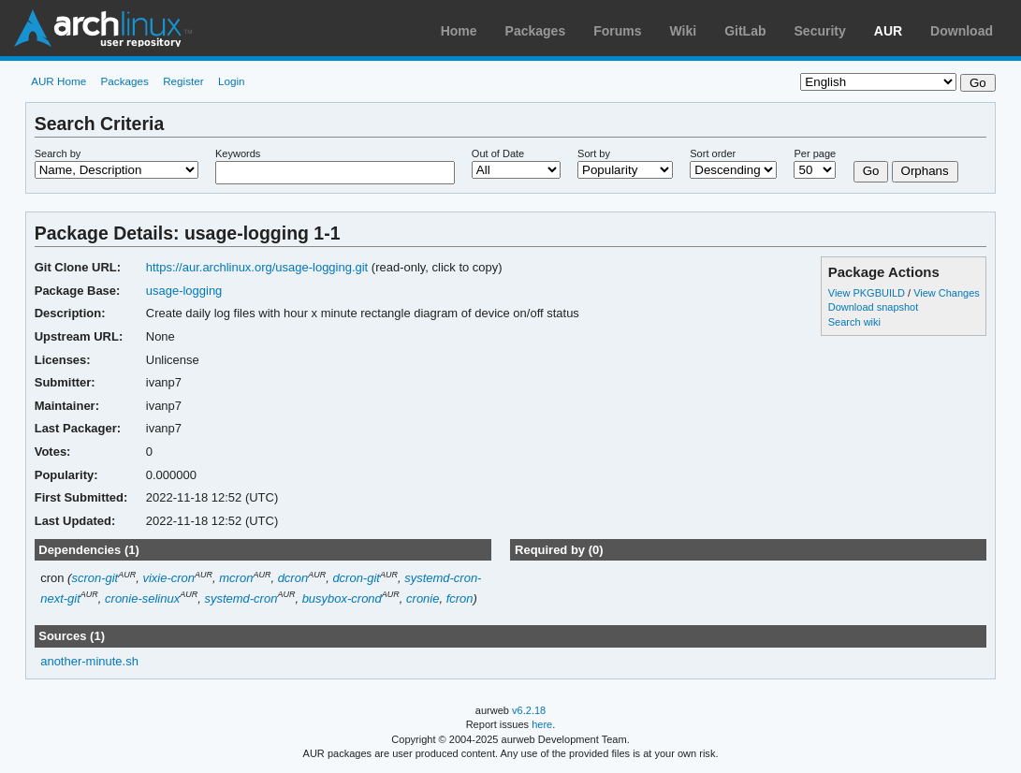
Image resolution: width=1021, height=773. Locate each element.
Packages (535, 30)
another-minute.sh (89, 661)
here (542, 724)
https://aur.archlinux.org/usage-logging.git (257, 267)
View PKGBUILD (868, 293)
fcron (460, 598)
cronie (422, 598)
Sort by (593, 153)
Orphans (925, 171)
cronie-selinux (142, 598)
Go (871, 171)
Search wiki (854, 322)
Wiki (683, 30)
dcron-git (356, 578)
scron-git (94, 578)
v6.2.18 (529, 710)
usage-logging (184, 291)
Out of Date (498, 153)
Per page (815, 153)
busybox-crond (342, 598)
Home (459, 30)
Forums (617, 30)
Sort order (713, 153)
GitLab (745, 30)
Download (961, 30)
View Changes (946, 293)
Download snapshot (873, 307)
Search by (58, 153)
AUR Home (58, 81)
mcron (236, 578)
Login (231, 81)
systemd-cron (240, 598)
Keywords (237, 153)
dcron (293, 578)
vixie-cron (168, 578)
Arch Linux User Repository (103, 28)
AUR (888, 30)
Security (820, 30)
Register (183, 81)
